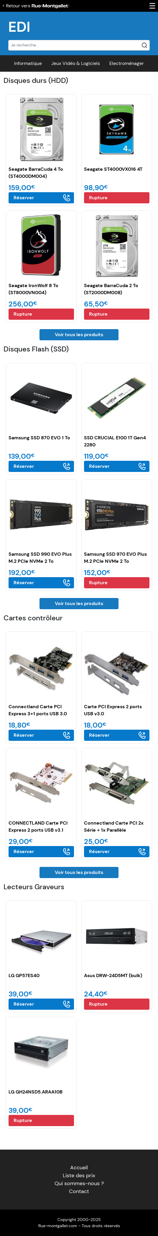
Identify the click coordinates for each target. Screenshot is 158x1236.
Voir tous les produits (79, 334)
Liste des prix (79, 1175)
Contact (79, 1191)
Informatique (28, 63)
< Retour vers (36, 6)
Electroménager (126, 63)
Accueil (79, 1167)
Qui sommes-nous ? (79, 1183)
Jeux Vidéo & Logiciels (75, 63)
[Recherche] (79, 45)
